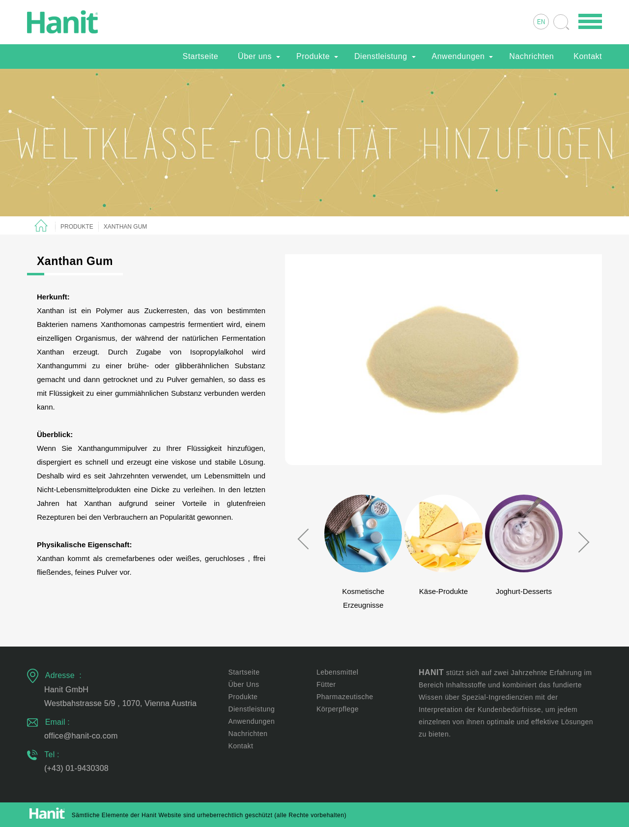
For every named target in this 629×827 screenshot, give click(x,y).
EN (541, 22)
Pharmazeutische (344, 697)
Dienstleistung (380, 56)
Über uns (255, 56)
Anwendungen (458, 56)
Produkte (313, 56)
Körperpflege (337, 709)
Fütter (326, 684)
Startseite (200, 56)
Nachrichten (531, 56)
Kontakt (587, 56)
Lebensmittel (337, 672)
